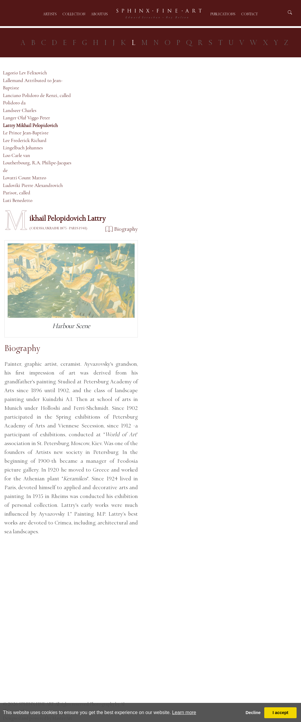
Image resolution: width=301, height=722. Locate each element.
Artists (49, 14)
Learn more (184, 712)
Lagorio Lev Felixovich (25, 73)
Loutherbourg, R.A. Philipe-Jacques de (37, 166)
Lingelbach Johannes (23, 148)
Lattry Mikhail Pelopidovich (30, 125)
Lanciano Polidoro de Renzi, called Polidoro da (37, 99)
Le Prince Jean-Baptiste (26, 133)
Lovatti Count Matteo (24, 178)
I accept (280, 712)
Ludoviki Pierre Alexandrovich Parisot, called (33, 189)
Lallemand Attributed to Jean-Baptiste (32, 84)
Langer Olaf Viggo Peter (26, 118)
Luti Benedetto (17, 200)
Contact (249, 14)
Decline (252, 712)
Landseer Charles (19, 110)
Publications (222, 14)
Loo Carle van (16, 155)
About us (99, 14)
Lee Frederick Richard (24, 140)
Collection (73, 14)
